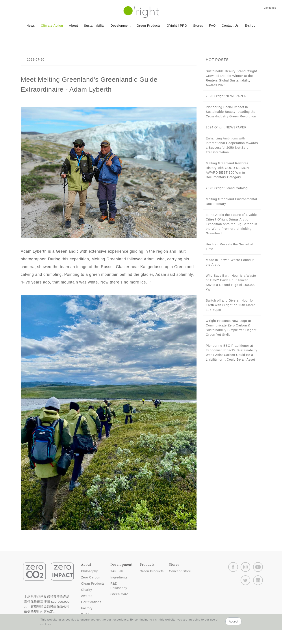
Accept (233, 621)
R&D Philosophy (118, 586)
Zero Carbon (90, 577)
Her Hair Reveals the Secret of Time (229, 247)
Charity (86, 589)
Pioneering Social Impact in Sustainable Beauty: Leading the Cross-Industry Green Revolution (231, 111)
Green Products (152, 571)
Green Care (119, 594)
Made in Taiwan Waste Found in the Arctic (230, 262)
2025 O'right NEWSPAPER (226, 96)
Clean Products (93, 583)
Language (270, 7)
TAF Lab (116, 571)
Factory (87, 608)
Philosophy (89, 571)
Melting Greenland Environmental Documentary (231, 201)
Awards (86, 596)
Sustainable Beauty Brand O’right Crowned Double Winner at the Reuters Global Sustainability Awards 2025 (231, 78)
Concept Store (180, 571)
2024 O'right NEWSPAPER (226, 127)
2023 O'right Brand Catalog (227, 188)
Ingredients (119, 577)
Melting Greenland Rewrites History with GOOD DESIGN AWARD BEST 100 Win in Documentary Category (227, 170)
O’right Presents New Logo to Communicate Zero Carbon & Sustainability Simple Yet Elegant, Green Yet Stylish (232, 327)
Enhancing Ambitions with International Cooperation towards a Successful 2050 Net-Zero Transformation (232, 145)
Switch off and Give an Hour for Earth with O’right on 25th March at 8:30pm (231, 305)
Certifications (91, 602)
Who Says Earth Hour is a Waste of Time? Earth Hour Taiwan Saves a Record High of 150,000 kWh (231, 282)
